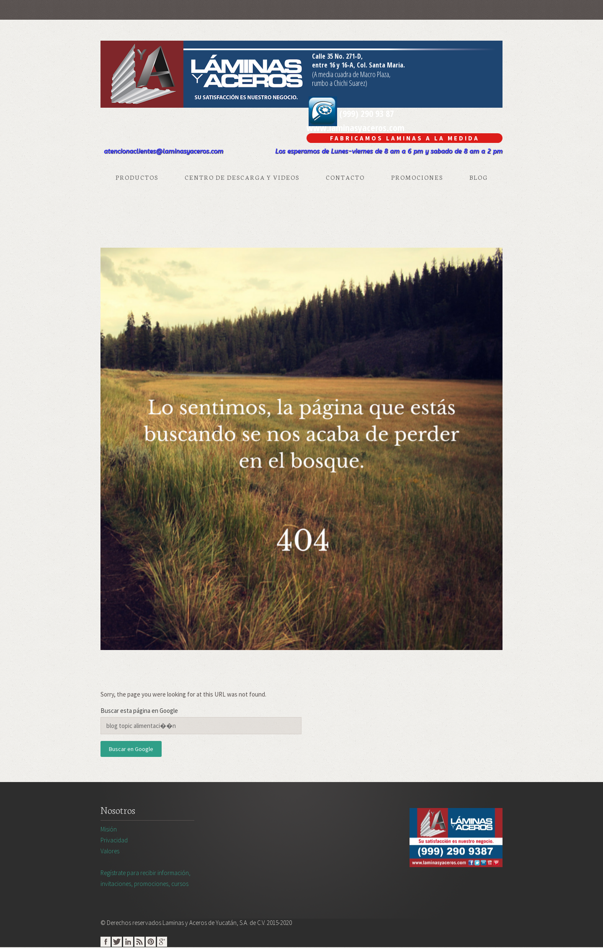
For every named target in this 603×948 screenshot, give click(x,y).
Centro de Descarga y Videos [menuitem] (242, 177)
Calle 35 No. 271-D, (337, 56)
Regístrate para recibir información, (249, 879)
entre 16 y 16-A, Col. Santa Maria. (358, 65)
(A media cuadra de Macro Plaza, (351, 74)
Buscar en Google (131, 749)
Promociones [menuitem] (417, 177)
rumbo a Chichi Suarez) (339, 83)
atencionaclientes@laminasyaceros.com (163, 151)
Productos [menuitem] (137, 177)
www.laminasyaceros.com (356, 127)
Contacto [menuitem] (345, 177)
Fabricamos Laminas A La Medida (404, 138)
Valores (109, 851)
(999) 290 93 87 (351, 113)
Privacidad (114, 840)
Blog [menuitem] (478, 177)
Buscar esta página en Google (139, 711)
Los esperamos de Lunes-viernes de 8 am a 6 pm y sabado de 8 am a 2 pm (388, 151)
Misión (108, 829)
